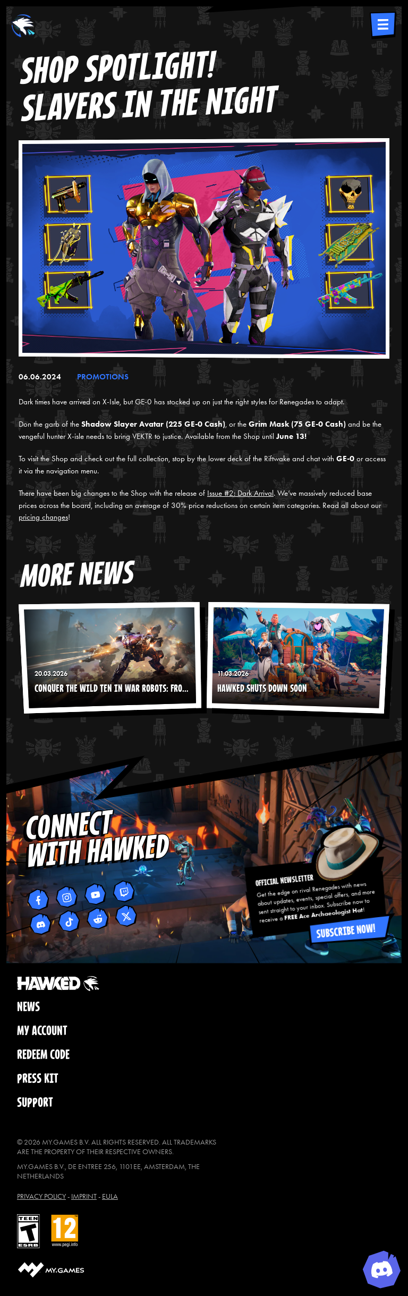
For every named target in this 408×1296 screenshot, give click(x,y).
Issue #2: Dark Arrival (240, 493)
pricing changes (43, 517)
